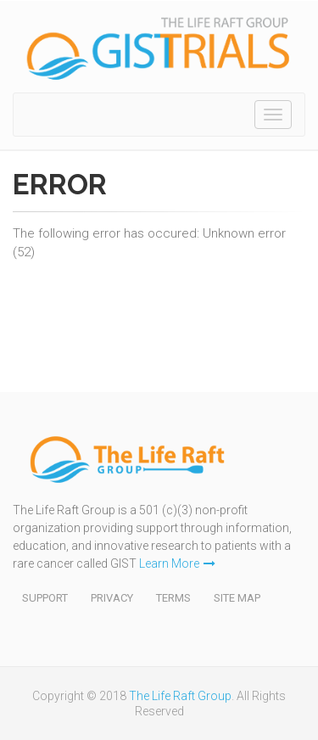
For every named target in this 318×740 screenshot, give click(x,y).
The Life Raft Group (180, 696)
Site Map (237, 597)
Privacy (112, 597)
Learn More (177, 563)
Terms (173, 597)
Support (45, 597)
